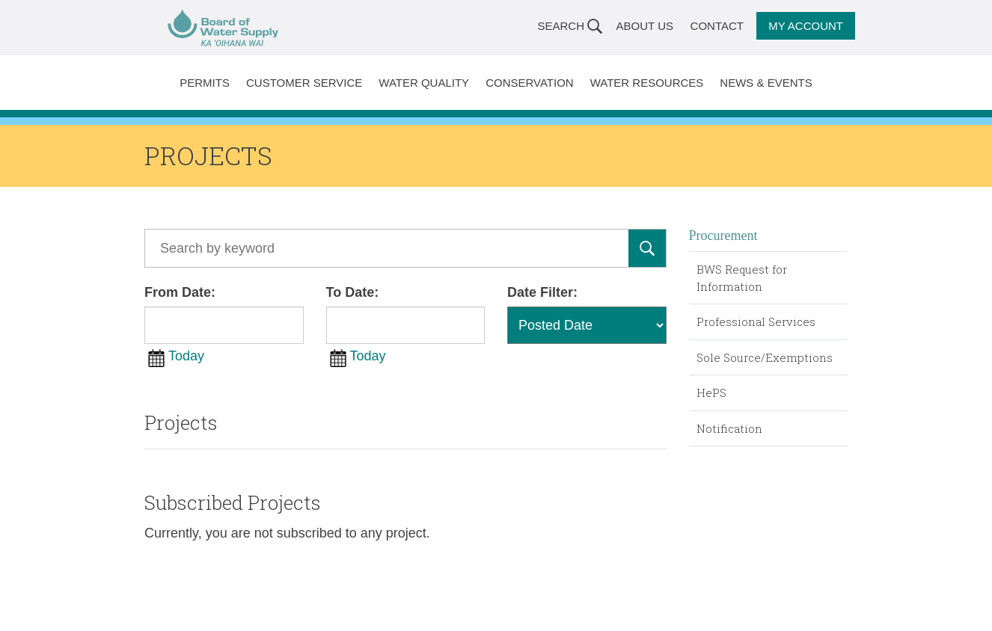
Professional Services (755, 321)
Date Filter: (542, 292)
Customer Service (304, 82)
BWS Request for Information (741, 278)
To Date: (352, 292)
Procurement (723, 235)
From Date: (179, 292)
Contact (717, 25)
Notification (729, 428)
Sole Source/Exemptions (764, 357)
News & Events (766, 82)
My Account (805, 25)
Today (186, 355)
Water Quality (424, 82)
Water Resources (647, 82)
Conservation (530, 82)
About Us (644, 25)
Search (560, 25)
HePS (711, 392)
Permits (205, 82)
